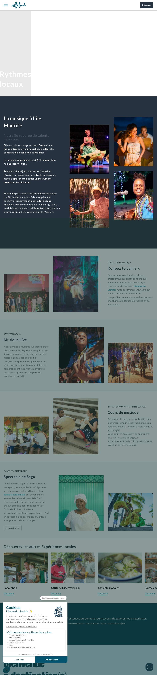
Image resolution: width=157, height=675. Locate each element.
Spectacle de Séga (19, 476)
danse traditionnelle (14, 494)
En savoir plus (12, 527)
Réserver (146, 5)
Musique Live (15, 340)
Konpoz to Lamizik (124, 268)
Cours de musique (123, 412)
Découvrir (9, 593)
